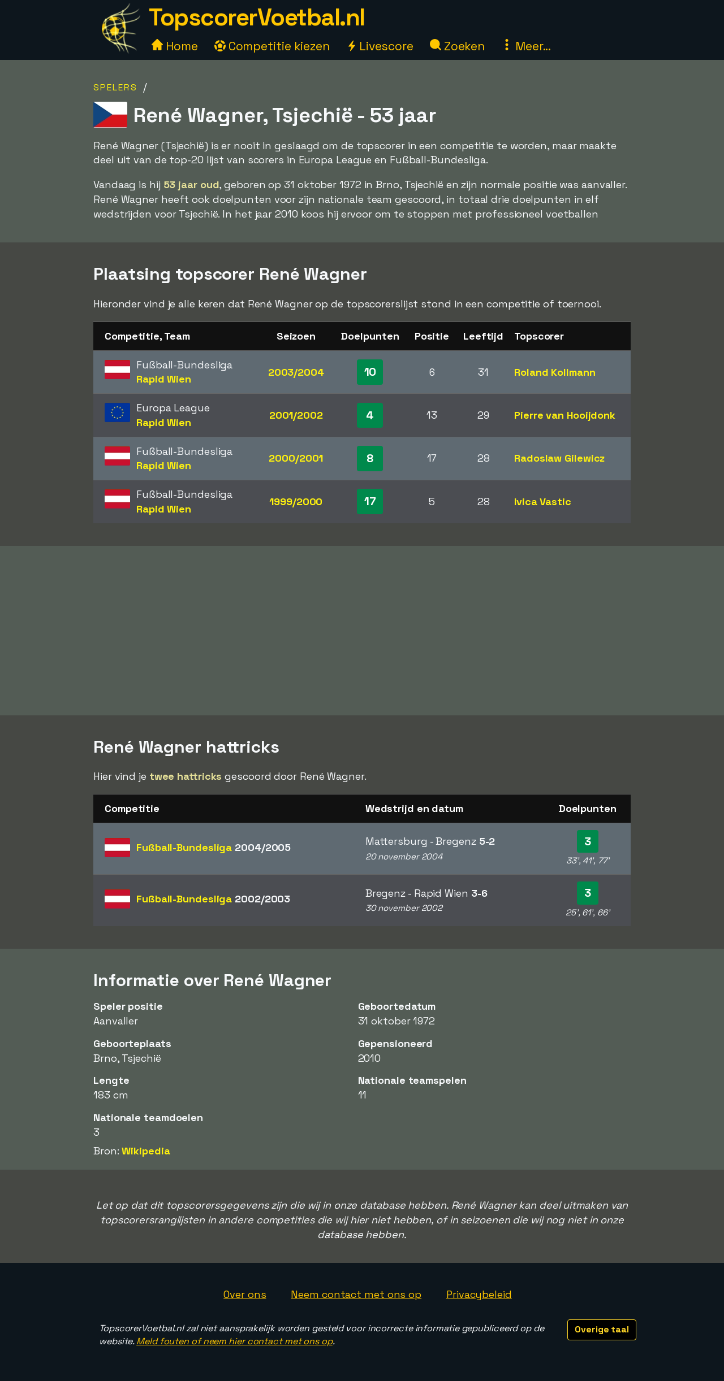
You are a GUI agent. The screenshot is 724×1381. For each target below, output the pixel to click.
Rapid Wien (163, 378)
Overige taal (602, 1329)
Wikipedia (146, 1150)
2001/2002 (296, 415)
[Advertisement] (362, 630)
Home (175, 46)
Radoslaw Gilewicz (559, 457)
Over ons (244, 1294)
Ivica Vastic (542, 501)
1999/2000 (295, 501)
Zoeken (457, 46)
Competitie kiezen (272, 46)
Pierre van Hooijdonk (564, 415)
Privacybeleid (479, 1294)
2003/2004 (296, 372)
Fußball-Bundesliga (213, 847)
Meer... (526, 46)
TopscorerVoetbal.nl (257, 17)
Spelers (115, 87)
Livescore (379, 46)
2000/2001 (296, 457)
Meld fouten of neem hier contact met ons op (234, 1341)
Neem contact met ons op (356, 1294)
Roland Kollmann (555, 372)
